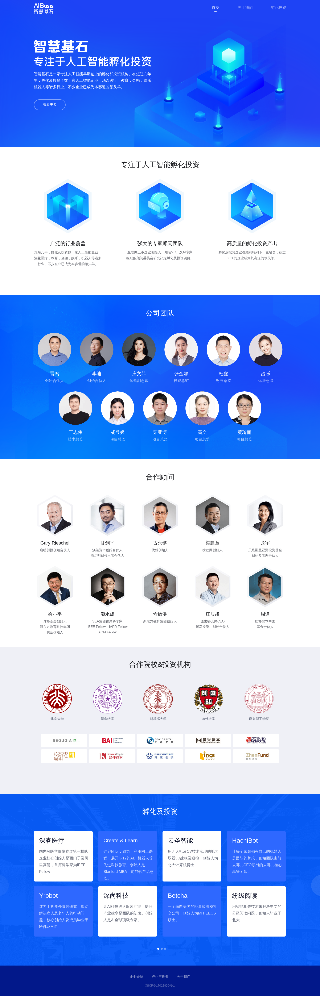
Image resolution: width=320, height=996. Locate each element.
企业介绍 (136, 976)
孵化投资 (278, 7)
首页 (215, 7)
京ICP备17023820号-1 (160, 985)
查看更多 (50, 105)
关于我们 (245, 7)
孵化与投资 (160, 976)
